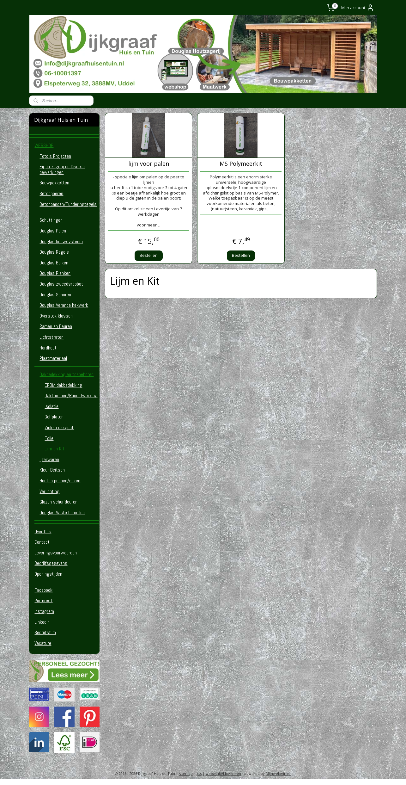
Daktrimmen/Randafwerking (71, 395)
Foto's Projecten (55, 156)
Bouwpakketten (54, 182)
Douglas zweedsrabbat (61, 284)
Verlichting (49, 491)
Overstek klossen (56, 315)
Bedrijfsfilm (45, 632)
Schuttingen (51, 220)
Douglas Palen (52, 230)
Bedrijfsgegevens (50, 563)
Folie (49, 438)
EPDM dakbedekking (63, 385)
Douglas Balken (53, 262)
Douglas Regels (54, 252)
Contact (42, 542)
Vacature (42, 643)
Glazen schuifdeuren (58, 501)
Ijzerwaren (49, 459)
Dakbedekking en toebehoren (66, 374)
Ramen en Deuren (55, 326)
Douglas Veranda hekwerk (63, 305)
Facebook (43, 590)
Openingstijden (48, 574)
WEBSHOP (43, 145)
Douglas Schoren (55, 294)
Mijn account (357, 7)
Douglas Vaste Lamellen (62, 512)
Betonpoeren (51, 193)
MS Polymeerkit (241, 163)
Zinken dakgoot (59, 427)
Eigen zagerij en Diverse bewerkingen (62, 169)
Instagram (44, 611)
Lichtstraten (51, 337)
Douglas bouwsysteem (61, 241)
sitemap (186, 773)
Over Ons (42, 531)
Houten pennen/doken (59, 480)
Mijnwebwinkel (278, 773)
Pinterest (43, 600)
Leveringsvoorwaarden (55, 552)
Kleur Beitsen (52, 470)
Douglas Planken (54, 273)
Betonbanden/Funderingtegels (68, 204)
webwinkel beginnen (223, 773)
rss (199, 773)
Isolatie (51, 406)
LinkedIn (42, 622)
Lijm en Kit (54, 448)
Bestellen (148, 255)
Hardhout (48, 347)
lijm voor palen (148, 163)
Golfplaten (54, 416)
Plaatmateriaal (53, 358)
